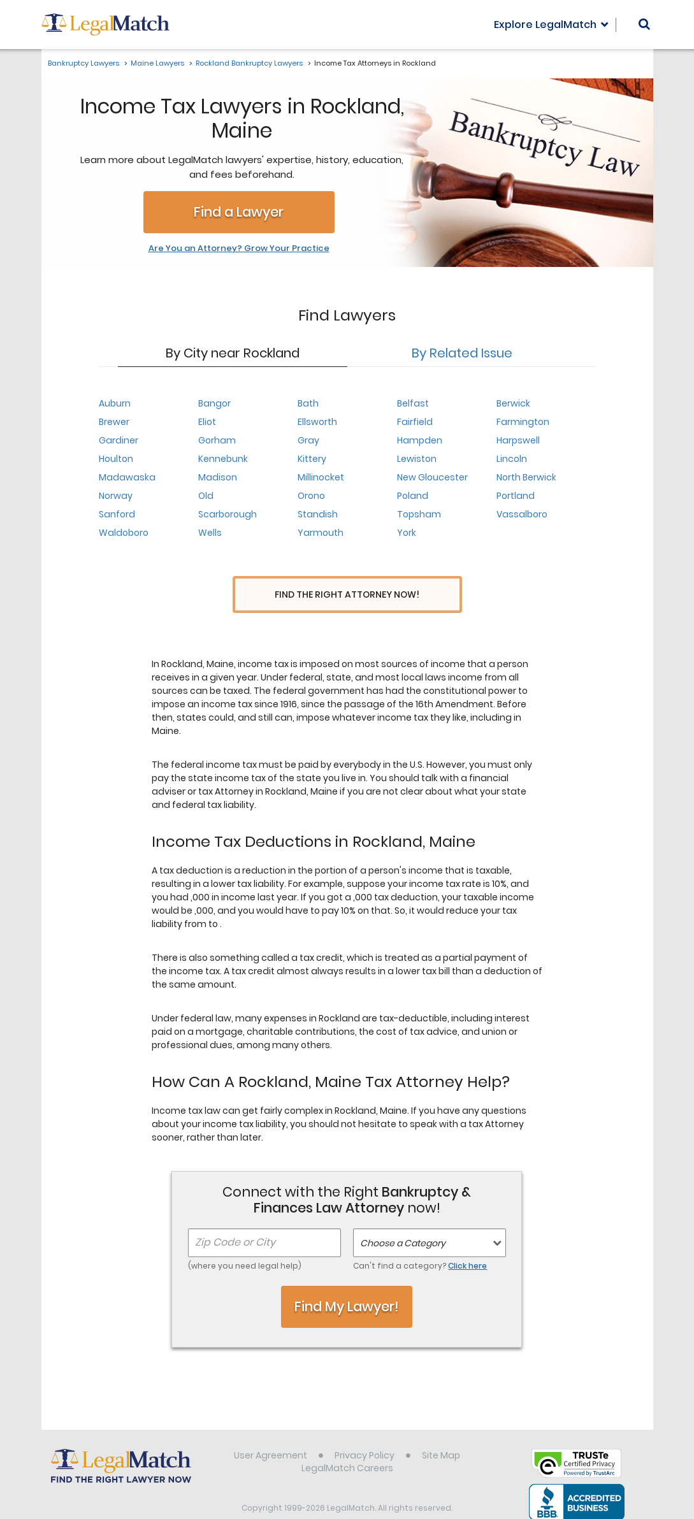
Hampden (419, 440)
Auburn (115, 403)
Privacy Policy (364, 1431)
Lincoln (511, 458)
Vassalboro (521, 514)
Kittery (312, 458)
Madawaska (127, 477)
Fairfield (415, 421)
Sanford (117, 514)
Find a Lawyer (239, 212)
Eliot (207, 421)
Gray (308, 440)
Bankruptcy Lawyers (83, 63)
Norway (116, 495)
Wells (210, 532)
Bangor (214, 403)
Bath (308, 403)
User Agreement (270, 1431)
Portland (515, 495)
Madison (217, 477)
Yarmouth (320, 532)
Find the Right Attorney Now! (347, 594)
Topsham (419, 514)
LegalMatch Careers (347, 1444)
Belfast (413, 403)
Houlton (116, 458)
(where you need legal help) (244, 1242)
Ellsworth (317, 421)
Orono (311, 495)
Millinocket (321, 477)
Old (205, 495)
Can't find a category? (420, 1242)
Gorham (217, 440)
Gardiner (118, 440)
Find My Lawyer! (346, 1283)
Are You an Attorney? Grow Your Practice (238, 248)
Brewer (114, 421)
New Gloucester (432, 477)
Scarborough (227, 514)
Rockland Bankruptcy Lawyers (249, 63)
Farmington (522, 421)
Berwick (513, 403)
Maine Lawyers (157, 63)
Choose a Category (402, 1219)
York (406, 532)
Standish (318, 514)
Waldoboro (123, 532)
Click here (467, 1242)
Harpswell (518, 440)
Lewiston (417, 458)
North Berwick (526, 477)
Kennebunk (223, 458)
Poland (412, 495)
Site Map (441, 1431)
